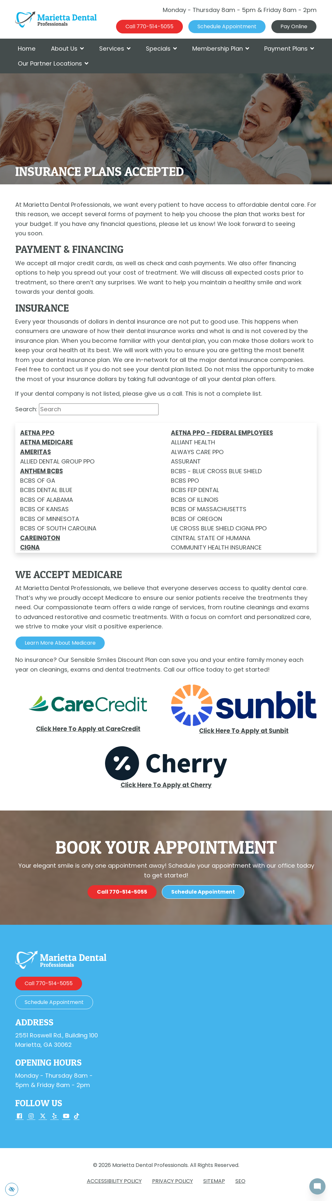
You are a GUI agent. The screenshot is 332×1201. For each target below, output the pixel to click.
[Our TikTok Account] (76, 1116)
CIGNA (30, 547)
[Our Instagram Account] (31, 1116)
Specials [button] (161, 48)
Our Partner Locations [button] (53, 63)
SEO (240, 1181)
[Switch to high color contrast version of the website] (11, 1189)
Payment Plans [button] (289, 48)
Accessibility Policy (114, 1181)
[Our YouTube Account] (66, 1116)
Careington (40, 538)
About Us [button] (67, 48)
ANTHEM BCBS (41, 471)
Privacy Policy (172, 1181)
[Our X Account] (43, 1116)
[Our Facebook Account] (19, 1116)
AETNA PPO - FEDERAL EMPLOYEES (222, 433)
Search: (26, 409)
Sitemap (214, 1181)
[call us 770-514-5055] (149, 26)
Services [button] (115, 48)
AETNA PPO (37, 433)
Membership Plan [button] (220, 48)
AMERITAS (35, 452)
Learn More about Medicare (60, 643)
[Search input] (99, 409)
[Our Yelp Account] (54, 1116)
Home (27, 48)
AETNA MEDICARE (46, 442)
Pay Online (293, 26)
